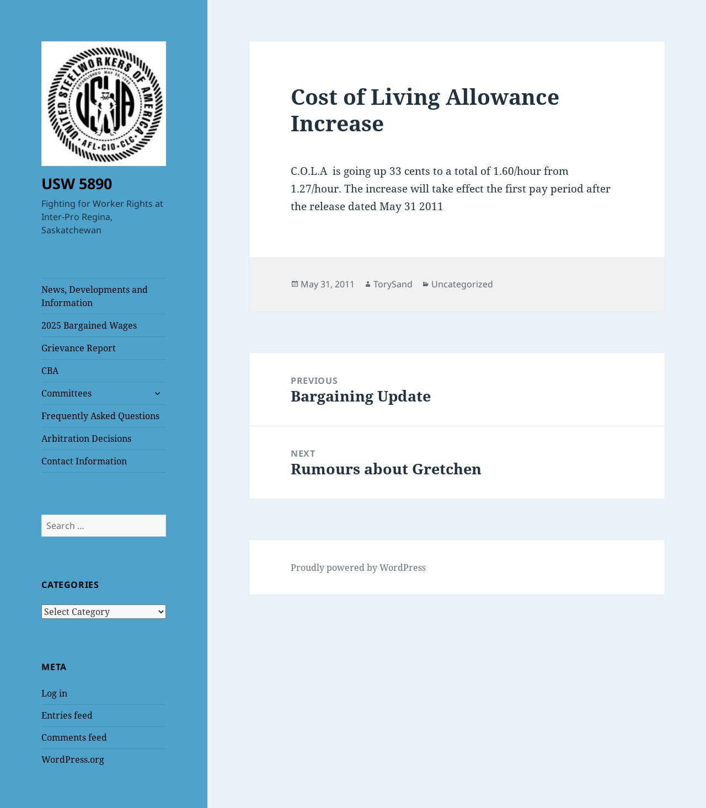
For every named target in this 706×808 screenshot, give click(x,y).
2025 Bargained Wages (89, 325)
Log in (54, 693)
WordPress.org (72, 759)
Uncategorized (462, 284)
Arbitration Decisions (86, 438)
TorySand (393, 284)
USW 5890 (76, 183)
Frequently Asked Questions (100, 416)
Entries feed (67, 715)
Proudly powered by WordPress (358, 567)
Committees (66, 393)
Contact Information (84, 461)
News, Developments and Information (94, 296)
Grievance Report (78, 348)
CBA (49, 371)
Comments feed (74, 737)
